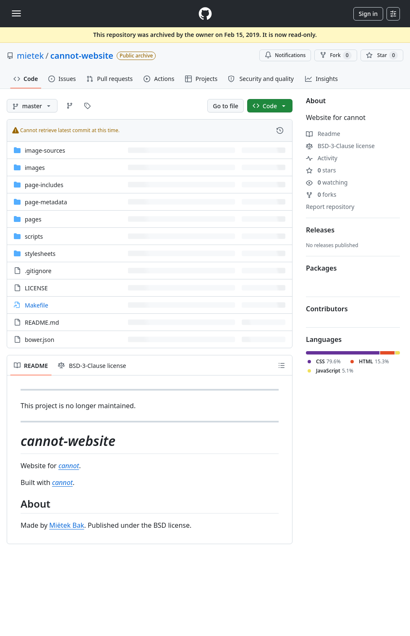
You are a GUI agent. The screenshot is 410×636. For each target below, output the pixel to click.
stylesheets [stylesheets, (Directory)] (40, 254)
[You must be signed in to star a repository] (381, 55)
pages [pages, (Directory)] (33, 219)
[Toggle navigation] (16, 13)
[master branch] (32, 105)
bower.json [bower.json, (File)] (39, 340)
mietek (30, 55)
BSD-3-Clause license (340, 146)
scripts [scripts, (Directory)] (34, 236)
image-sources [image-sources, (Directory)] (45, 150)
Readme (323, 134)
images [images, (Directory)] (35, 168)
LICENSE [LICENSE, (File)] (36, 288)
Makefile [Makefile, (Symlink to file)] (36, 305)
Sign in (368, 14)
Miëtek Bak (66, 525)
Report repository (330, 207)
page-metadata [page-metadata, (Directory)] (46, 202)
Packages (321, 268)
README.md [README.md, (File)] (42, 322)
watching (326, 182)
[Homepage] (205, 14)
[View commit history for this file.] (280, 130)
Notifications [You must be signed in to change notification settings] (285, 55)
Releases (320, 230)
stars (321, 170)
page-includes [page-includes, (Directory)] (44, 185)
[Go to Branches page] (69, 105)
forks (321, 194)
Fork (335, 55)
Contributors (327, 308)
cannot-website (81, 55)
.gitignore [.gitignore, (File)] (38, 271)
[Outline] (281, 365)
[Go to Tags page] (87, 105)
